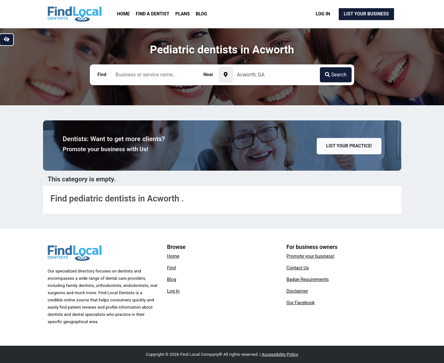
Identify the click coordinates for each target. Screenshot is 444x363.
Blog (201, 14)
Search (336, 75)
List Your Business (366, 14)
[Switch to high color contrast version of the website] (6, 39)
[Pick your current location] (225, 75)
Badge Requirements (308, 279)
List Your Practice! (349, 146)
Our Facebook (301, 302)
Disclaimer (297, 291)
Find (171, 268)
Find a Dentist (152, 14)
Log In (323, 14)
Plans (182, 14)
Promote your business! (311, 256)
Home (123, 14)
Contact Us (298, 268)
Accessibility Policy (280, 354)
